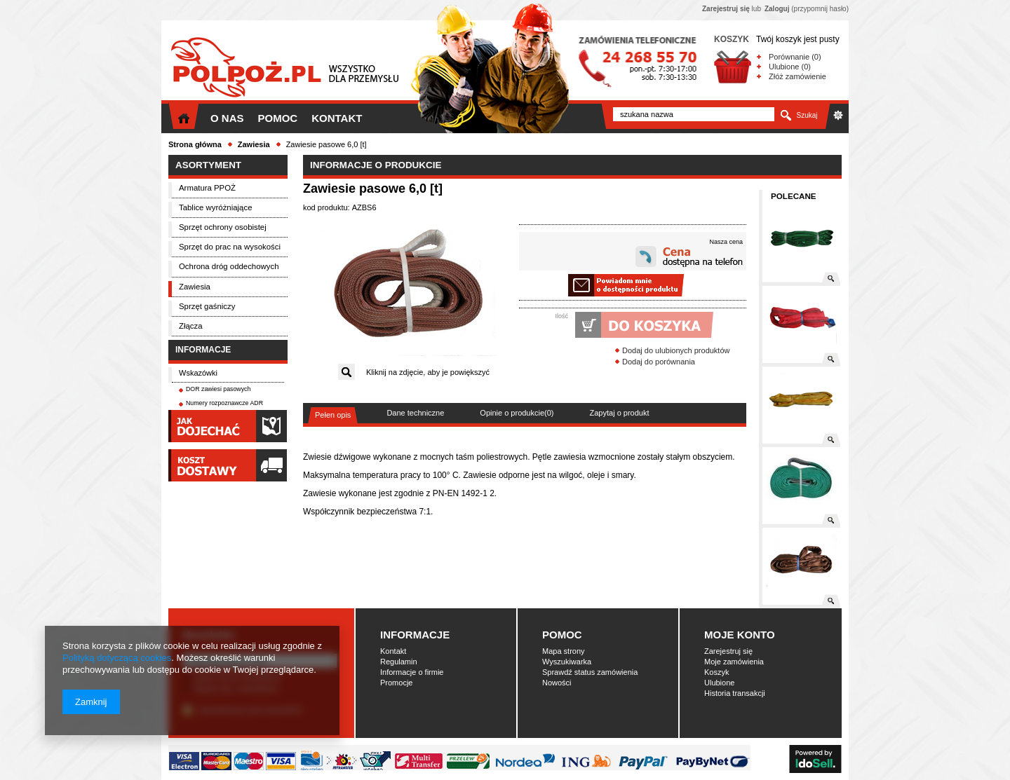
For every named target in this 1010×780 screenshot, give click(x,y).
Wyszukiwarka (566, 661)
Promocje (396, 682)
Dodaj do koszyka (575, 325)
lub (731, 9)
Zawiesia (254, 144)
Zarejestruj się (728, 651)
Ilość (561, 316)
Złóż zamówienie (797, 76)
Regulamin (398, 661)
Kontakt (336, 118)
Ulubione (719, 682)
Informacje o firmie (411, 672)
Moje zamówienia (734, 661)
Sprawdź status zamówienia (590, 672)
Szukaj (806, 115)
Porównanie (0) (795, 57)
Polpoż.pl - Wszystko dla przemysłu (284, 68)
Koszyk (716, 672)
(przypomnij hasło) (807, 9)
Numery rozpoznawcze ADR (224, 402)
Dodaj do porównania (658, 361)
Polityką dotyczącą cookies (116, 657)
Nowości (557, 682)
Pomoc (278, 118)
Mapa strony (563, 651)
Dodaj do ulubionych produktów (676, 350)
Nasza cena (726, 241)
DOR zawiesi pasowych (218, 388)
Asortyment (208, 165)
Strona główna (195, 144)
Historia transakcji (734, 693)
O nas (227, 118)
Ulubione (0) (790, 66)
